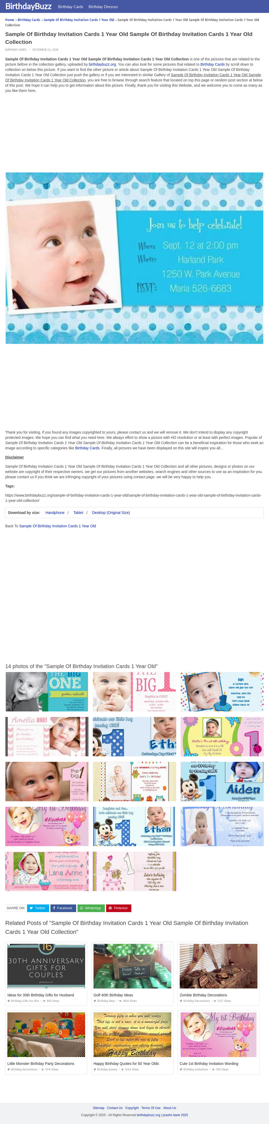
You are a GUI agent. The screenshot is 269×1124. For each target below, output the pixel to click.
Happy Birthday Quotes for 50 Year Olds (126, 1063)
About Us (169, 1108)
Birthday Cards (70, 6)
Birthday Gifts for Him (23, 1001)
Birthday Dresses (103, 6)
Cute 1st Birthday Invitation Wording (209, 1063)
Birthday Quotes (105, 1069)
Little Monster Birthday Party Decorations (40, 1063)
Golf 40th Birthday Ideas (113, 995)
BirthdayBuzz (28, 6)
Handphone (54, 513)
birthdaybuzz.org (102, 64)
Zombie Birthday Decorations (203, 995)
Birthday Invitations (194, 1069)
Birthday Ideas (104, 1001)
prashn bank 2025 (175, 1115)
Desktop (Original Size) (111, 513)
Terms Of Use (151, 1108)
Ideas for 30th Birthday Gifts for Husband (40, 995)
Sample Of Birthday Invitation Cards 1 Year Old (57, 526)
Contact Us (114, 1108)
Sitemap (98, 1108)
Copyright (132, 1108)
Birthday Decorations (195, 1001)
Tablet (78, 513)
